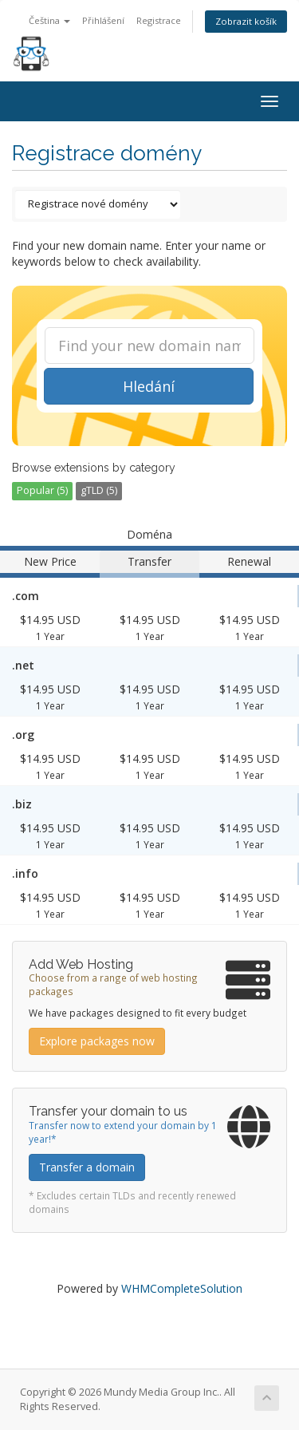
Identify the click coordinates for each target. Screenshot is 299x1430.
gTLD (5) (99, 490)
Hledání (149, 386)
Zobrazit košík (246, 21)
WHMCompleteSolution (181, 1288)
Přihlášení (103, 20)
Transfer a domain (87, 1167)
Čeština (49, 20)
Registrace (158, 20)
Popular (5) (42, 490)
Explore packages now (97, 1041)
